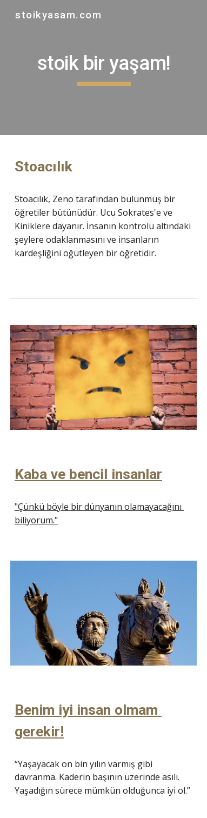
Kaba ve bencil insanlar (88, 474)
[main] (103, 67)
